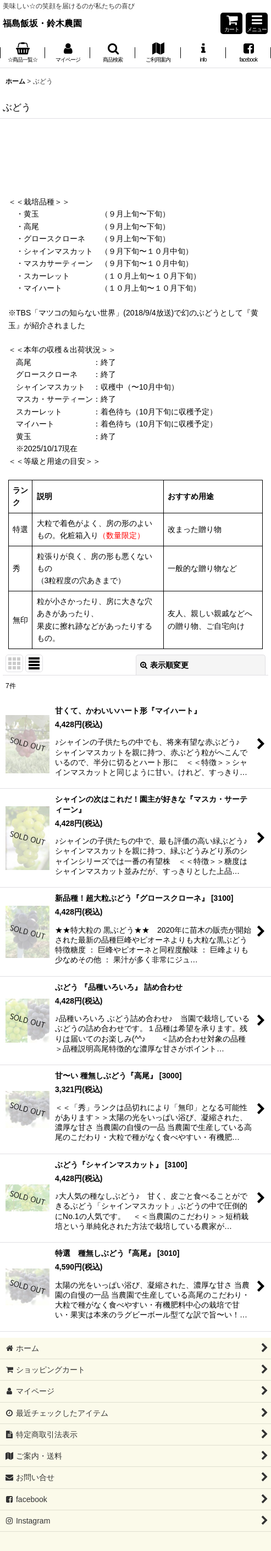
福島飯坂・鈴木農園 (42, 23)
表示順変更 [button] (164, 665)
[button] (257, 23)
